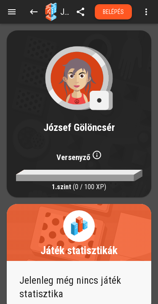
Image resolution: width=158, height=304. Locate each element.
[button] (51, 12)
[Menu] (11, 11)
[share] (80, 11)
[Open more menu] (146, 11)
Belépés (113, 11)
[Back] (33, 11)
